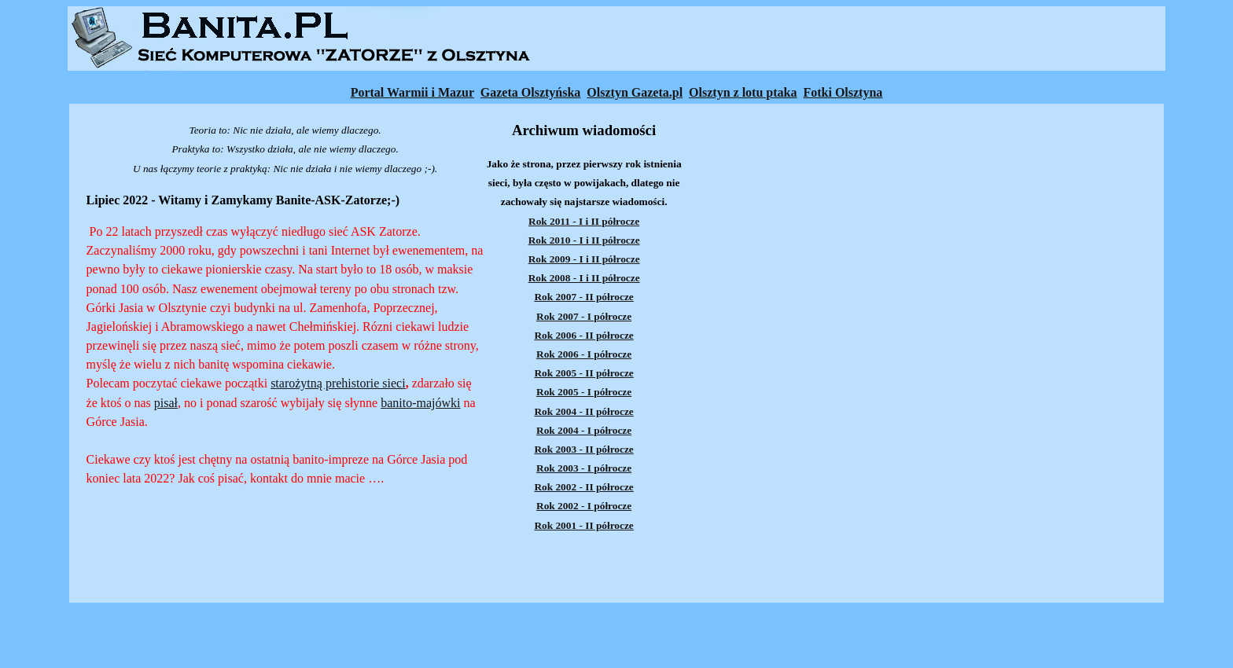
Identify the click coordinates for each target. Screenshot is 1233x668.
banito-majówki (420, 402)
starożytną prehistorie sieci (338, 383)
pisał (166, 402)
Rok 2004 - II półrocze (583, 411)
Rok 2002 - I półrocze (583, 506)
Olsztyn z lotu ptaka (743, 92)
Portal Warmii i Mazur (412, 92)
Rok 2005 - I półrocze (583, 392)
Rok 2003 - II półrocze (583, 449)
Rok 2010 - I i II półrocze (584, 240)
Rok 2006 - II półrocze (583, 335)
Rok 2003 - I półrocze (583, 468)
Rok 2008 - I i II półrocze (584, 278)
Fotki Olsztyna (842, 92)
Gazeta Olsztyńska (530, 92)
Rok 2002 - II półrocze (583, 487)
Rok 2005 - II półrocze (583, 373)
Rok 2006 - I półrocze (583, 354)
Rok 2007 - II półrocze (583, 297)
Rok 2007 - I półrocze (583, 316)
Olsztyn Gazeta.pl (635, 92)
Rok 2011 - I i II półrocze (583, 221)
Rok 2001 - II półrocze (583, 525)
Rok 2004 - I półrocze (583, 430)
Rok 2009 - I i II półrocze (584, 259)
